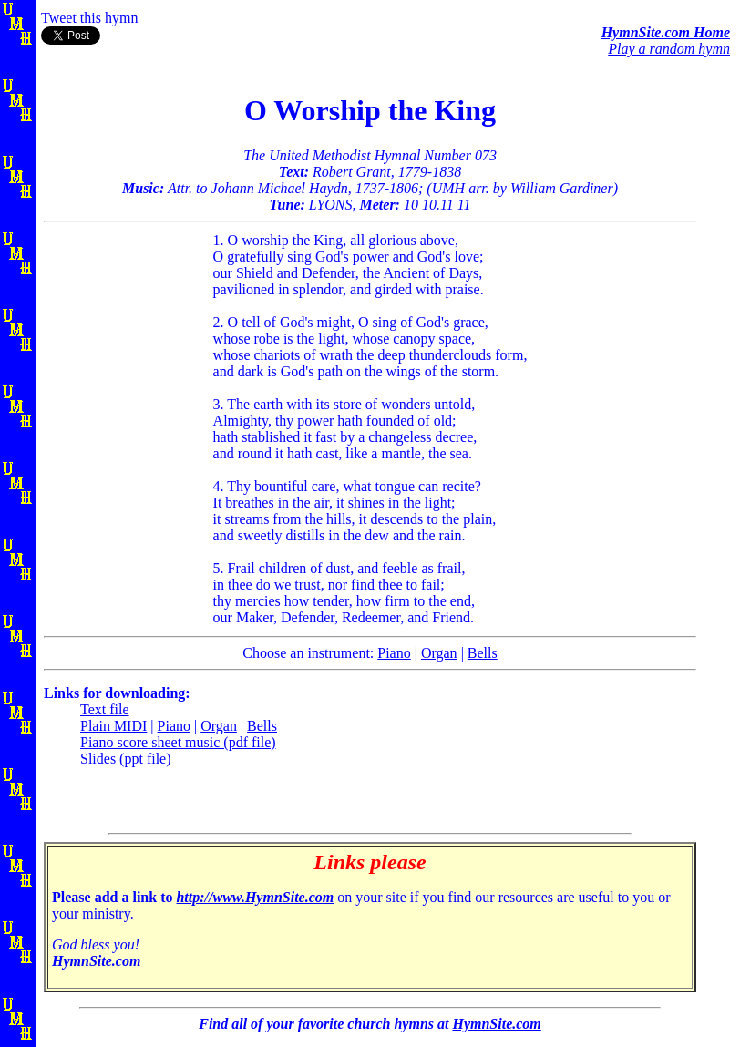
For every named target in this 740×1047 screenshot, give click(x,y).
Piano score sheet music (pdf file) (178, 742)
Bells (483, 653)
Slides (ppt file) (125, 758)
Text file (104, 709)
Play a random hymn (669, 48)
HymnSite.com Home (665, 32)
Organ (439, 653)
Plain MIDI (113, 726)
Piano (393, 653)
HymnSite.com (496, 1024)
